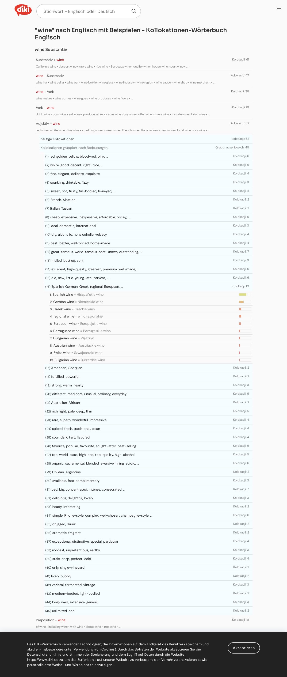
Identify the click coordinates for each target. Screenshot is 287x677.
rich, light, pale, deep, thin (72, 411)
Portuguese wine (66, 331)
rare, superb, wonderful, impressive (79, 420)
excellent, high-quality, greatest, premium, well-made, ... (95, 269)
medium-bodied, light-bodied (76, 593)
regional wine (64, 316)
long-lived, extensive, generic (75, 602)
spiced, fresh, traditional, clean (76, 428)
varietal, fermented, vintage (73, 584)
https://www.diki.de (42, 659)
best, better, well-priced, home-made (80, 243)
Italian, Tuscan (61, 208)
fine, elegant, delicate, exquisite (75, 173)
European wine (65, 323)
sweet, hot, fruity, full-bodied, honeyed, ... (82, 191)
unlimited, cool (63, 611)
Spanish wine (63, 294)
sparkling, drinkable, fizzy (69, 182)
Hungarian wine (65, 338)
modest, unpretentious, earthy (76, 550)
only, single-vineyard (68, 567)
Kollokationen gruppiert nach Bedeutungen (74, 147)
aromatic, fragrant (66, 532)
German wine (63, 301)
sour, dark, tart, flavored (71, 437)
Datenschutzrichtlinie (44, 654)
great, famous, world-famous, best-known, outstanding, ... (96, 252)
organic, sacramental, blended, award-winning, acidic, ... (95, 463)
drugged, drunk (64, 524)
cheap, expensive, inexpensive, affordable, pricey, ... (90, 217)
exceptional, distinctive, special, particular (85, 541)
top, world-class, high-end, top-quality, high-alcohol (93, 454)
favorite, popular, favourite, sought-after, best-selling (94, 446)
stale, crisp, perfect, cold (71, 558)
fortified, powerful (65, 376)
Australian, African (65, 402)
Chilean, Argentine (66, 472)
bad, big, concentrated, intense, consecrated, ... (88, 489)
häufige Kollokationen (57, 139)
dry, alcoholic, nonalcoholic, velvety (79, 234)
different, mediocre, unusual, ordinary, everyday (89, 394)
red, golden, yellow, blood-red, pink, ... (79, 156)
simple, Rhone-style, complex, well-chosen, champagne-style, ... (102, 515)
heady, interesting (66, 506)
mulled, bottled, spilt (67, 260)
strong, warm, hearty (67, 385)
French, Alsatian (62, 199)
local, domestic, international (73, 225)
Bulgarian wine (65, 360)
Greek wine (62, 309)
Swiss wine (62, 352)
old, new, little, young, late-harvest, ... (80, 278)
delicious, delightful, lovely (72, 498)
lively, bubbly (61, 576)
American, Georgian (66, 368)
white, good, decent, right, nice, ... (76, 165)
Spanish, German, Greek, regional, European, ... (87, 286)
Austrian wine (64, 345)
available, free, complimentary (75, 480)
